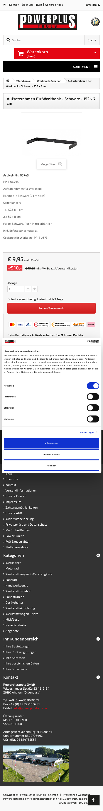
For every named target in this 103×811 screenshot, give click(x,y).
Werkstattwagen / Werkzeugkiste (28, 574)
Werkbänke (13, 562)
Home (6, 5)
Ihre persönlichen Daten (22, 663)
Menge (12, 283)
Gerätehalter (14, 602)
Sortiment (85, 67)
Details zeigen (87, 432)
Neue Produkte (15, 625)
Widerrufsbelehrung (19, 519)
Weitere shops (53, 4)
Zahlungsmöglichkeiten (21, 507)
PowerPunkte (73, 335)
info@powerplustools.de (30, 708)
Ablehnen (51, 466)
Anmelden (91, 4)
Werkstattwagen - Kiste (21, 614)
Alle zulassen (51, 443)
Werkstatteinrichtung (20, 608)
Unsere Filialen (15, 496)
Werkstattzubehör (18, 591)
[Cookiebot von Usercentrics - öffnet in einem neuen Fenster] (80, 341)
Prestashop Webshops (76, 794)
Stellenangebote (17, 547)
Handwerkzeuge (16, 585)
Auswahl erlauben (51, 454)
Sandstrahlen (14, 597)
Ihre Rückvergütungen (20, 652)
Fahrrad (11, 580)
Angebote (12, 631)
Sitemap (53, 794)
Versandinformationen (21, 490)
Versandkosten (67, 268)
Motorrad (12, 568)
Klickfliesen (13, 619)
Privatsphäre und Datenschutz (26, 524)
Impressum (13, 502)
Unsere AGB (13, 513)
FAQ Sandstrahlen (17, 541)
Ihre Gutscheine (16, 669)
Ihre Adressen (15, 657)
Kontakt (14, 4)
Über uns (28, 4)
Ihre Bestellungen (17, 646)
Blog (39, 4)
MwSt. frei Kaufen (17, 530)
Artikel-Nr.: (11, 175)
